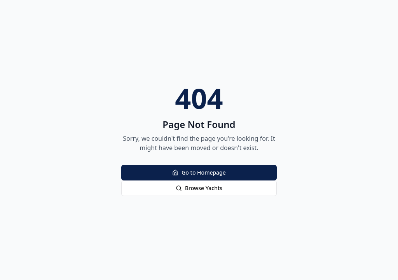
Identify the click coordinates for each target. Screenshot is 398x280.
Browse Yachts (199, 188)
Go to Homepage (199, 172)
